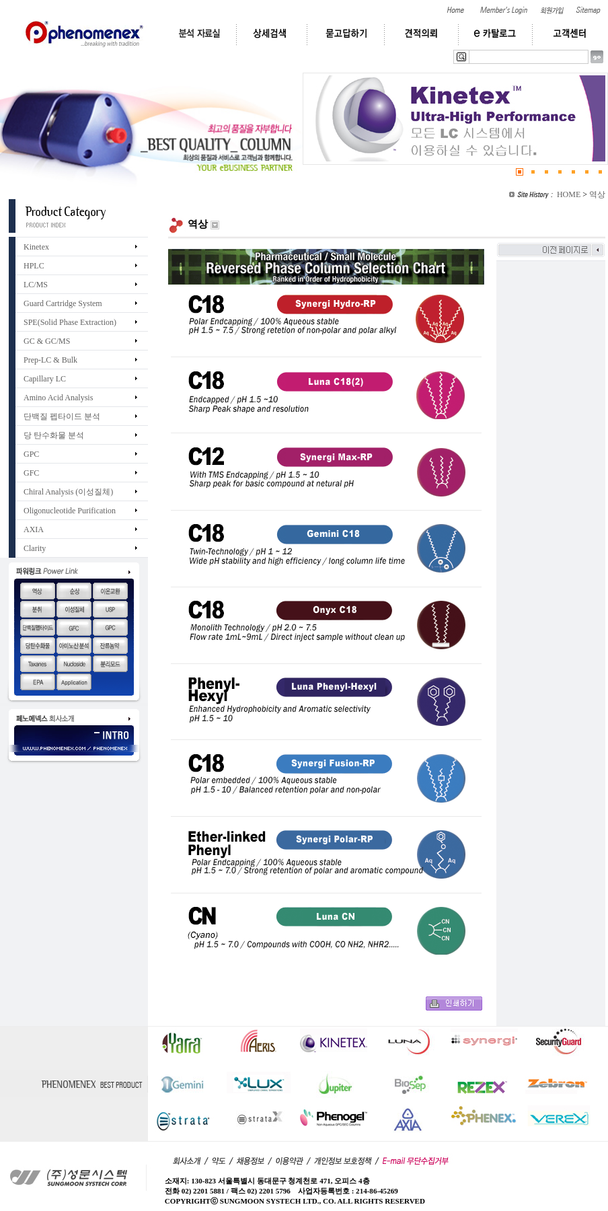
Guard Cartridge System (63, 303)
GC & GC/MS (47, 341)
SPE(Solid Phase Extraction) (70, 322)
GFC (31, 473)
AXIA (34, 529)
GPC (31, 454)
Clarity (35, 548)
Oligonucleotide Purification (70, 510)
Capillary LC (45, 378)
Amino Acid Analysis (58, 397)
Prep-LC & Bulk (50, 360)
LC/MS (36, 284)
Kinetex (36, 247)
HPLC (34, 265)
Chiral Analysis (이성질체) (68, 492)
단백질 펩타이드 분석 (62, 416)
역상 (597, 194)
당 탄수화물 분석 (54, 435)
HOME (568, 194)
